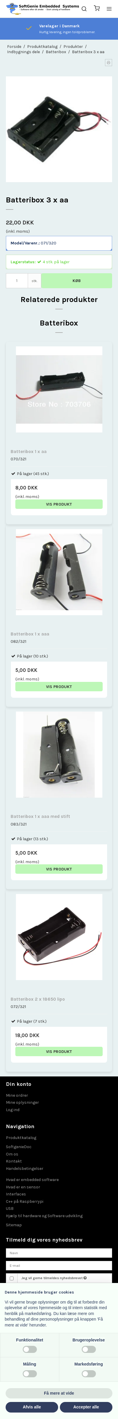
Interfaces (16, 1194)
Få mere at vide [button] (59, 1393)
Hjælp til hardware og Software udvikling (44, 1215)
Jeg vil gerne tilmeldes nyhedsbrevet (54, 1278)
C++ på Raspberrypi (24, 1201)
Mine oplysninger (22, 1102)
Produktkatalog (21, 1137)
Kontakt (14, 1161)
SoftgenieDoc (19, 1146)
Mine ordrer (17, 1095)
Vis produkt (59, 504)
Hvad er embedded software (32, 1179)
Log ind (12, 1109)
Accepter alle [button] (86, 1407)
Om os (12, 1154)
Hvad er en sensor (23, 1187)
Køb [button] (77, 280)
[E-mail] (59, 1265)
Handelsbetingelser (24, 1168)
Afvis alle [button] (32, 1407)
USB (10, 1208)
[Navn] (59, 1252)
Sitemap (14, 1224)
